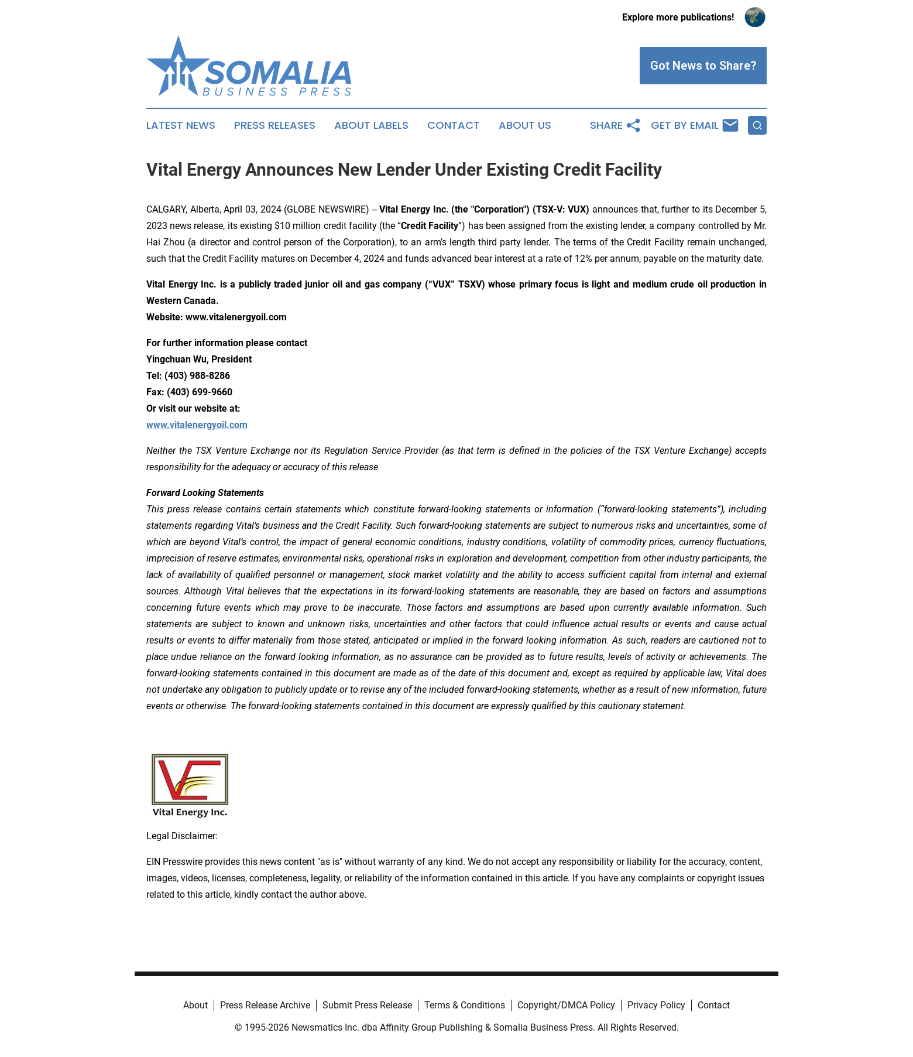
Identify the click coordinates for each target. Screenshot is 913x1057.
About (195, 1005)
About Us (525, 125)
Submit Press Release (367, 1005)
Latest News (180, 125)
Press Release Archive (265, 1005)
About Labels (371, 125)
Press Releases (274, 125)
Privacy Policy (656, 1005)
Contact (453, 125)
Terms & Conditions (464, 1005)
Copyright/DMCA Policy (566, 1005)
